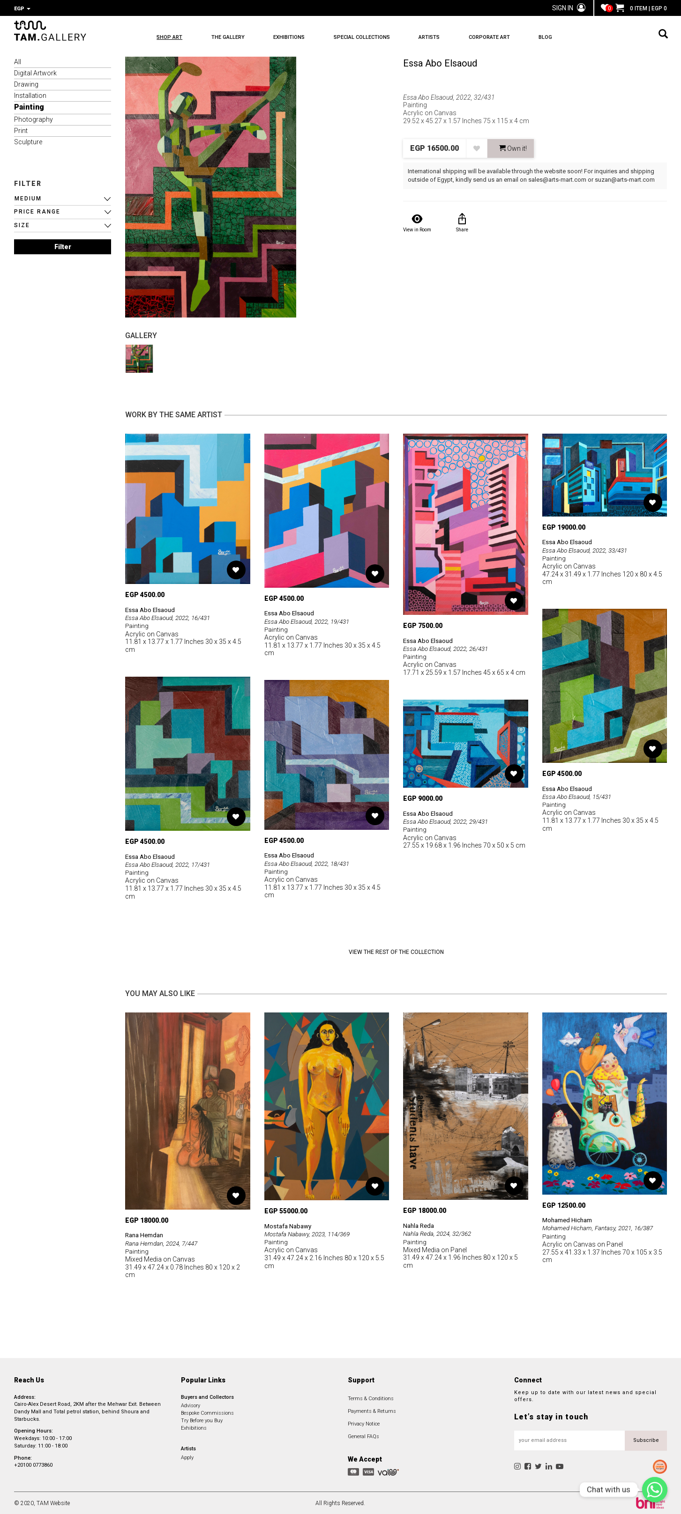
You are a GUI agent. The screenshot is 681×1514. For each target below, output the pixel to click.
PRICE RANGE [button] (37, 210)
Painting (29, 106)
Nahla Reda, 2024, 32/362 (440, 1232)
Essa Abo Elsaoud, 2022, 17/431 (171, 863)
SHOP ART (169, 38)
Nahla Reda (420, 1224)
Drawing (26, 83)
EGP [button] (22, 9)
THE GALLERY (236, 38)
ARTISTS (462, 38)
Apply (187, 1456)
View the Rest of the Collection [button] (396, 951)
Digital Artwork (35, 72)
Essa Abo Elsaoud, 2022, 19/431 (310, 620)
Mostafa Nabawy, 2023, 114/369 (310, 1233)
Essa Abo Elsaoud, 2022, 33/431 (588, 549)
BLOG (595, 38)
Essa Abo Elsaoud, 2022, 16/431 (171, 616)
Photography (33, 118)
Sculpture (28, 141)
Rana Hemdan (146, 1234)
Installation (30, 94)
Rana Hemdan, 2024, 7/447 (163, 1242)
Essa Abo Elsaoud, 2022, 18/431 (310, 862)
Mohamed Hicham (569, 1219)
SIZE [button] (22, 224)
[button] (62, 198)
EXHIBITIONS (306, 38)
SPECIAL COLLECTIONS (387, 38)
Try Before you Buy (202, 1419)
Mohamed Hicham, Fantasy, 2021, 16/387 (600, 1227)
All (17, 61)
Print (21, 129)
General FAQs (363, 1436)
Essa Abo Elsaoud (440, 62)
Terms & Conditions (371, 1398)
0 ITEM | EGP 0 (641, 8)
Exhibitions (194, 1427)
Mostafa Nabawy (289, 1225)
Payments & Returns (372, 1410)
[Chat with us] (654, 1489)
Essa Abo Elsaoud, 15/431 (579, 795)
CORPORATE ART (531, 38)
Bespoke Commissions (207, 1412)
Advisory (190, 1404)
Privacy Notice (364, 1423)
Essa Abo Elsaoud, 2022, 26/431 (449, 647)
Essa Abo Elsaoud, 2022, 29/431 (449, 820)
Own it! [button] (513, 147)
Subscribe (646, 1439)
